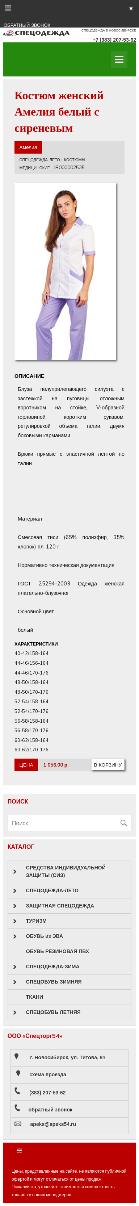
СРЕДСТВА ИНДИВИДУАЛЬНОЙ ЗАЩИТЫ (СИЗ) (59, 871)
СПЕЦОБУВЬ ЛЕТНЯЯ (47, 1012)
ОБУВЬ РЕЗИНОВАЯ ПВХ (57, 951)
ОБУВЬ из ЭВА (38, 936)
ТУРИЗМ (30, 921)
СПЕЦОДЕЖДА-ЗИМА (46, 967)
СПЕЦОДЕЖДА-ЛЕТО (40, 159)
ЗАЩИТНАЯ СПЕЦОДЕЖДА (53, 906)
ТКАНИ (34, 997)
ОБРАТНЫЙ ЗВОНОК (27, 25)
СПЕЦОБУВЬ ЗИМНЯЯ (47, 982)
